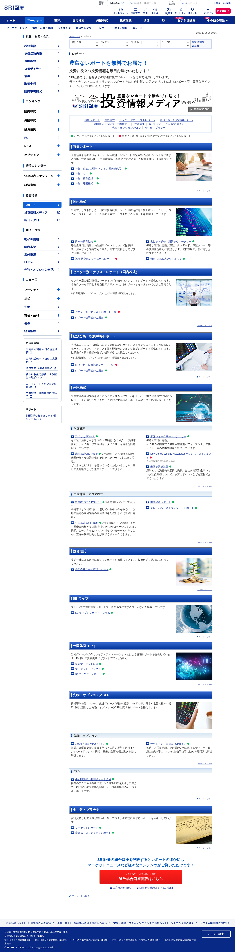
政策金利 (42, 83)
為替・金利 (42, 315)
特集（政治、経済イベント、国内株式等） (99, 168)
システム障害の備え (184, 923)
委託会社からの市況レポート (92, 569)
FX (163, 20)
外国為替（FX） (174, 123)
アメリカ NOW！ (85, 436)
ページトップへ (205, 191)
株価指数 (42, 46)
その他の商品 (216, 19)
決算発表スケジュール (42, 176)
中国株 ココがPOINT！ (88, 502)
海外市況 (42, 254)
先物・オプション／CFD (126, 127)
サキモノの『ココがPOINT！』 (168, 743)
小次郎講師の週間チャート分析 (93, 779)
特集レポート (92, 120)
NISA (57, 20)
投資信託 (126, 20)
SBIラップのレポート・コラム (92, 612)
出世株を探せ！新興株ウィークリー (170, 241)
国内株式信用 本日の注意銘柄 (41, 360)
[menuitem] (216, 3)
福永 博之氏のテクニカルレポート (94, 258)
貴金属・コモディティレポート (93, 832)
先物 (42, 307)
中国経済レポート (160, 502)
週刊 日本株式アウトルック (166, 258)
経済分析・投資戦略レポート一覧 (94, 364)
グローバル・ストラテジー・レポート (172, 507)
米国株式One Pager (86, 453)
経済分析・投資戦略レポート (176, 120)
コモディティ (42, 68)
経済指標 (42, 185)
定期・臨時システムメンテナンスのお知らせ (140, 923)
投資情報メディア (42, 212)
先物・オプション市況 (42, 269)
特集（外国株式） (85, 183)
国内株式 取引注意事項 (41, 368)
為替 (196, 45)
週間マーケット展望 (86, 663)
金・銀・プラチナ (155, 127)
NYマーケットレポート (88, 673)
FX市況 (42, 262)
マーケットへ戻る (80, 896)
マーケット (34, 20)
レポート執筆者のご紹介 (89, 317)
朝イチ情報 (121, 28)
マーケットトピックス (88, 668)
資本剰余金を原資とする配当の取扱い (41, 375)
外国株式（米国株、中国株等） (112, 123)
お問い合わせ (15, 923)
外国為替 (42, 61)
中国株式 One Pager (87, 522)
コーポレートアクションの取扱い (41, 385)
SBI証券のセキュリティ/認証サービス (41, 417)
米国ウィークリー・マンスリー (168, 436)
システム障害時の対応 (214, 923)
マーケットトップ (17, 28)
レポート (104, 28)
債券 (146, 20)
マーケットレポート (86, 827)
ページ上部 (216, 934)
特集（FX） (82, 173)
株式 (42, 298)
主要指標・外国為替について (41, 394)
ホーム (11, 20)
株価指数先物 (42, 53)
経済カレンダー (85, 28)
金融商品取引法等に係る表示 (92, 923)
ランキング (64, 28)
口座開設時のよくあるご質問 (156, 887)
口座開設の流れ (122, 887)
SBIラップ (155, 123)
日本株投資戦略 (84, 241)
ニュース (138, 28)
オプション (42, 155)
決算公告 (64, 923)
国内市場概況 (42, 91)
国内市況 (42, 247)
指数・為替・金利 (42, 28)
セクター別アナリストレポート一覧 (96, 311)
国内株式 (78, 20)
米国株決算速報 (159, 466)
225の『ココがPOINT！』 (90, 743)
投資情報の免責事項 (41, 923)
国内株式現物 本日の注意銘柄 (41, 350)
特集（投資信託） (85, 178)
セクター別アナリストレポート (137, 120)
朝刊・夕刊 (42, 220)
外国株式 (102, 20)
